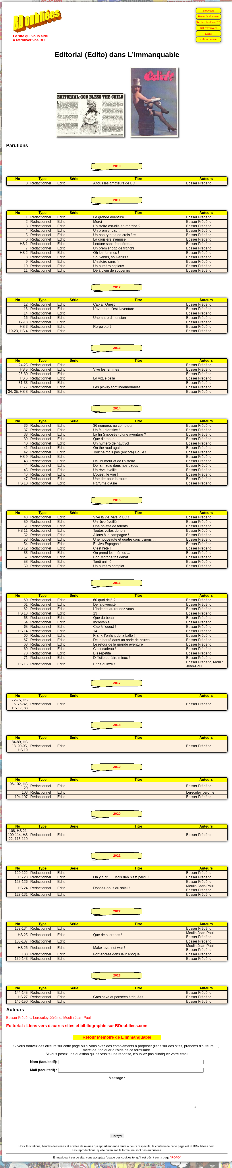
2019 (116, 767)
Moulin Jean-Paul (77, 1018)
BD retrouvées (208, 28)
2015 (116, 500)
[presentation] (117, 1126)
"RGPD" (175, 1162)
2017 (116, 683)
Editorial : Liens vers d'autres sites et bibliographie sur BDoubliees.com (76, 1025)
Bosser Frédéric (18, 1018)
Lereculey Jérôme (47, 1018)
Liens (208, 33)
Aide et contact (208, 39)
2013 (116, 348)
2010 (116, 166)
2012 (116, 287)
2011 (116, 200)
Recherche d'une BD (208, 22)
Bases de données (208, 16)
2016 (116, 583)
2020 (116, 813)
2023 (116, 975)
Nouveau (208, 10)
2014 (116, 408)
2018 (116, 725)
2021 (116, 855)
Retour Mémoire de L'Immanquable (117, 1037)
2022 (116, 911)
